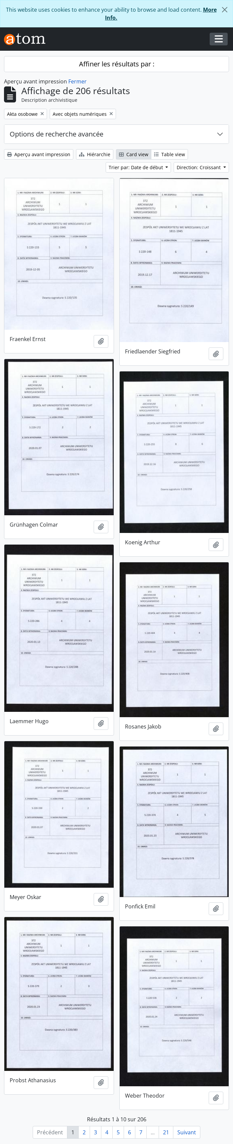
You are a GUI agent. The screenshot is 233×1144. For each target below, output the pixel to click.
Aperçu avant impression (38, 154)
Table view (169, 154)
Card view (133, 154)
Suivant (186, 1132)
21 (166, 1132)
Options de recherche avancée (56, 133)
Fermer (77, 81)
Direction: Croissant (199, 167)
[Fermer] (225, 9)
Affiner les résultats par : (116, 63)
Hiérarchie (94, 154)
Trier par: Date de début (136, 167)
